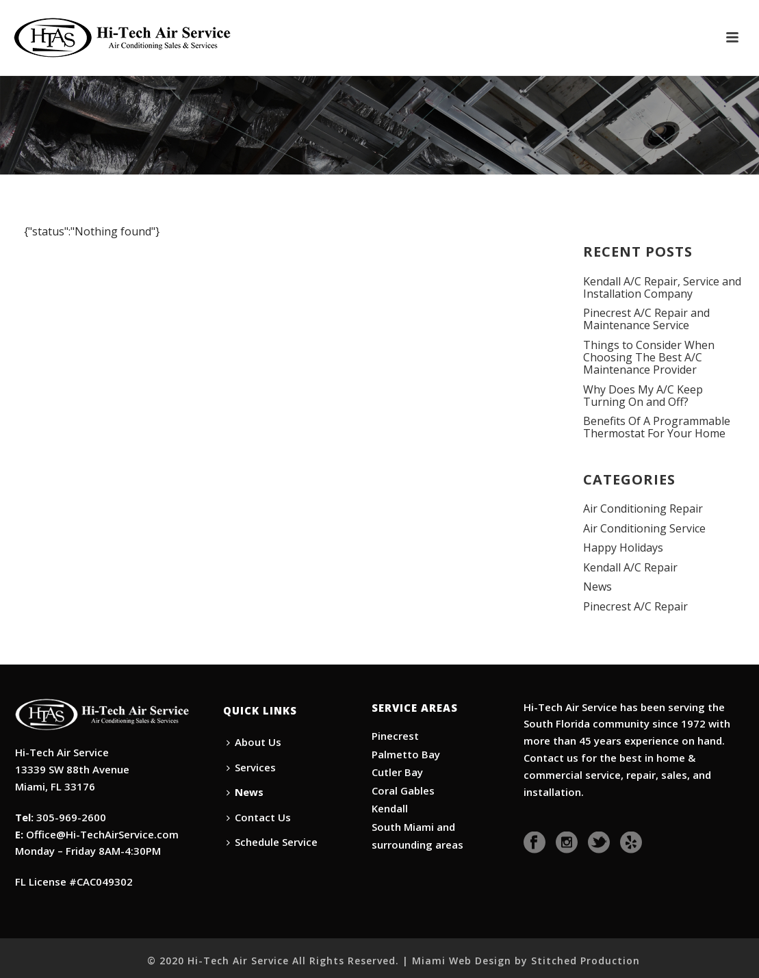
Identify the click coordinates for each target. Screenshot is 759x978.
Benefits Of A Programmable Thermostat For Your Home (656, 427)
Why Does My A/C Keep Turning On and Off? (643, 395)
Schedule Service (272, 842)
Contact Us (259, 817)
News (597, 586)
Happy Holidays (623, 547)
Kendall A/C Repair (630, 567)
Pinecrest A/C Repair (635, 606)
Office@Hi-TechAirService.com (102, 834)
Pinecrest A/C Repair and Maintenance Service (646, 319)
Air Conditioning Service (644, 528)
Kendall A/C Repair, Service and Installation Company (662, 287)
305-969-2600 (71, 817)
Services (251, 767)
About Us (254, 742)
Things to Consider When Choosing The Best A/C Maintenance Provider (649, 357)
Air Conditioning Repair (643, 508)
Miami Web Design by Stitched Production (526, 960)
